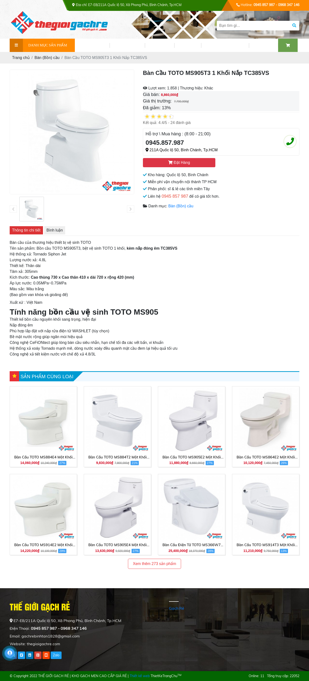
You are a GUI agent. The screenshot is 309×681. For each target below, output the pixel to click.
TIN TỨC (160, 45)
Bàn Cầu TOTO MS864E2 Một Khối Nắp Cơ (266, 457)
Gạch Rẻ (176, 608)
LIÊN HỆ (263, 45)
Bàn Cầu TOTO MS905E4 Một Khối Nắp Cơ (117, 545)
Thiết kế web (140, 676)
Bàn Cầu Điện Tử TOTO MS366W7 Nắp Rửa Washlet (191, 545)
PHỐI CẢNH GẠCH (225, 45)
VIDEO (187, 45)
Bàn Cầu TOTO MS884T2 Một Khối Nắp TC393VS (117, 457)
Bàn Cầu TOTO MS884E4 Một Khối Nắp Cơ (43, 457)
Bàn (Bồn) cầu (180, 206)
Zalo (56, 655)
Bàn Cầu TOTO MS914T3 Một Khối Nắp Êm (266, 545)
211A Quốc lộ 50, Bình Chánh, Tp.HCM (182, 150)
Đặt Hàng (179, 162)
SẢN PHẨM (127, 45)
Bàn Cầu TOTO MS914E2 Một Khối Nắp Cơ (43, 545)
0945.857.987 (165, 142)
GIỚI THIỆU (92, 45)
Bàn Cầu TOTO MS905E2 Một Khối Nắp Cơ (191, 457)
